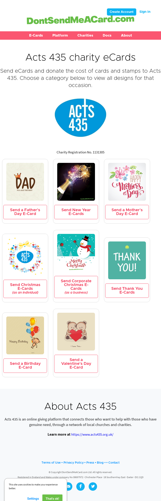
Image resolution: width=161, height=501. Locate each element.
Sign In (145, 11)
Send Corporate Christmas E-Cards (76, 286)
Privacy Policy (74, 462)
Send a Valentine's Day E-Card (76, 363)
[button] (36, 35)
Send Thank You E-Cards (127, 290)
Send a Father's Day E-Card (25, 212)
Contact (113, 462)
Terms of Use (51, 462)
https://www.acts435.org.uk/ (92, 434)
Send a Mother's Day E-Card (127, 212)
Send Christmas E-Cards (25, 288)
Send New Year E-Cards (76, 212)
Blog (100, 462)
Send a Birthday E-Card (25, 365)
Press (90, 462)
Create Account (122, 11)
